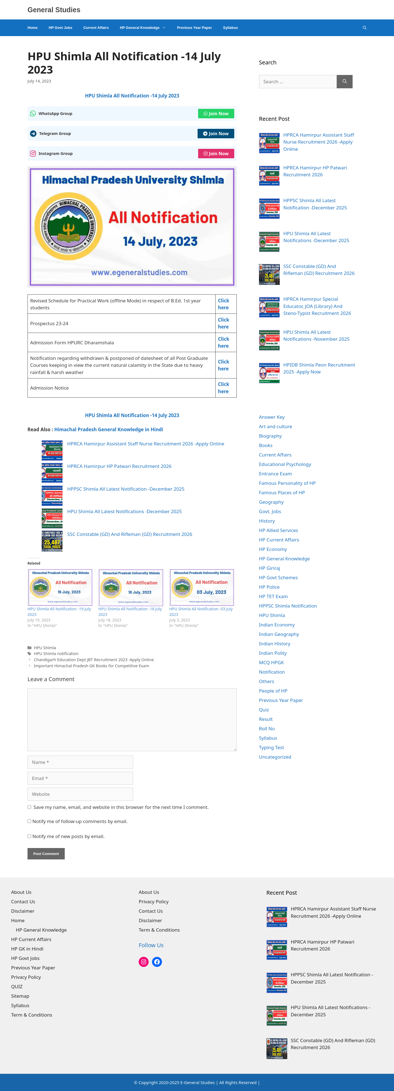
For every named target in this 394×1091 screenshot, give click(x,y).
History (267, 521)
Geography (271, 502)
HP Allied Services (278, 530)
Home (33, 28)
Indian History (274, 643)
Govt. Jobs (270, 511)
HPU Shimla (45, 647)
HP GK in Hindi (27, 948)
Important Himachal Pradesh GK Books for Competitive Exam (91, 665)
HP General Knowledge (145, 27)
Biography (270, 436)
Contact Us (23, 901)
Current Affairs (96, 28)
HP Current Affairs (279, 539)
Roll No (267, 728)
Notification (272, 672)
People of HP (273, 691)
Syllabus (230, 28)
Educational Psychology (285, 464)
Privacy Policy (26, 977)
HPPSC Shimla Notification (288, 606)
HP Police (269, 587)
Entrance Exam (275, 473)
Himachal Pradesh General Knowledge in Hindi (108, 429)
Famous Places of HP (282, 492)
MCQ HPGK (271, 662)
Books (266, 445)
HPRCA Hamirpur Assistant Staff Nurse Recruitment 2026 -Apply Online (145, 443)
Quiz (264, 709)
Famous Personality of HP (287, 483)
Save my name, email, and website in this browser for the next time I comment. (121, 807)
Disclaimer (22, 911)
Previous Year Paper (194, 28)
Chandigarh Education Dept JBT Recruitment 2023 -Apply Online (94, 659)
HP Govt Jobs (60, 28)
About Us (21, 892)
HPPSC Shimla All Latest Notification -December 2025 (125, 489)
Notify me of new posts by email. (68, 836)
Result (266, 719)
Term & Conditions (31, 1015)
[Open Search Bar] (364, 27)
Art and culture (275, 426)
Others (266, 681)
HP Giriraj (269, 568)
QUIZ (17, 986)
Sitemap (20, 996)
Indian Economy (277, 624)
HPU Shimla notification (56, 653)
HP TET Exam (273, 596)
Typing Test (271, 747)
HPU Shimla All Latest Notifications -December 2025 (124, 511)
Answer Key (272, 417)
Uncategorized (275, 757)
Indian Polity (273, 653)
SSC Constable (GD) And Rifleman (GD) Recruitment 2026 (129, 534)
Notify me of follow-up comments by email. (80, 821)
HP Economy (273, 549)
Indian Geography (279, 634)
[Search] (345, 81)
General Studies (54, 10)
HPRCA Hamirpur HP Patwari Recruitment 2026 (119, 466)
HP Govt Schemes (278, 577)
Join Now (216, 114)
